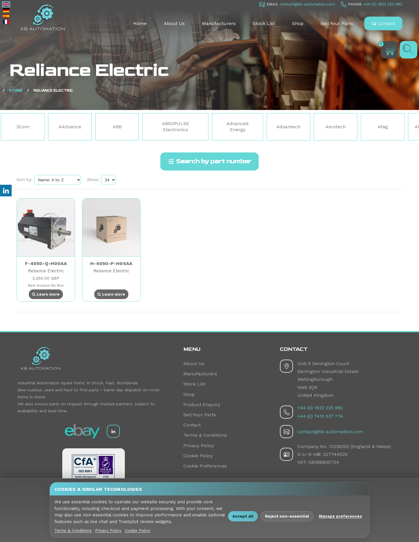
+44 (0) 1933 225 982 (382, 4)
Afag (383, 126)
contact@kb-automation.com (307, 4)
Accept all (242, 516)
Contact (383, 23)
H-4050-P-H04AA (111, 263)
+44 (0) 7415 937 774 (320, 416)
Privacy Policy (198, 445)
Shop (297, 23)
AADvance (70, 126)
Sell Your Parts (337, 23)
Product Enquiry (201, 404)
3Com (23, 126)
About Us (174, 23)
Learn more (46, 294)
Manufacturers (219, 23)
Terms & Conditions (205, 435)
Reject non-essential (287, 516)
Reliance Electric (46, 270)
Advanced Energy (238, 126)
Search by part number (209, 161)
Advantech (289, 126)
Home (140, 23)
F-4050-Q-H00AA (46, 263)
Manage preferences (340, 516)
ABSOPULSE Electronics (176, 126)
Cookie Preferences (205, 466)
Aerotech (336, 126)
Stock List (264, 23)
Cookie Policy (198, 456)
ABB (117, 126)
